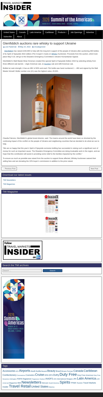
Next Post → (95, 169)
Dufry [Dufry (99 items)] (56, 374)
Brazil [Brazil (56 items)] (58, 371)
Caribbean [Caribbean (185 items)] (90, 370)
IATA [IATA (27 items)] (54, 379)
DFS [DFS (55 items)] (51, 375)
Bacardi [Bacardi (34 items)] (44, 371)
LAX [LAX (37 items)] (98, 379)
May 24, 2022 (25, 47)
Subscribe (7, 37)
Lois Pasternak (10, 47)
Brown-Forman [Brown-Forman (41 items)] (67, 371)
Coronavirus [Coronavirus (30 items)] (21, 375)
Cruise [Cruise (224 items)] (39, 374)
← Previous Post (9, 169)
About (19, 37)
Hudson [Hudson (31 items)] (42, 379)
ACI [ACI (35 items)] (17, 371)
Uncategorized (39, 47)
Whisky (54, 54)
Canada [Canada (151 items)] (78, 370)
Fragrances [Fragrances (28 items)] (35, 379)
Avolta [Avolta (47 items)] (38, 371)
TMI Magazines (9, 184)
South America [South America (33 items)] (54, 383)
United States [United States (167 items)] (40, 386)
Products (61, 32)
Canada (22, 32)
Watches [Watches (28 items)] (52, 387)
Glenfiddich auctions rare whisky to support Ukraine (39, 43)
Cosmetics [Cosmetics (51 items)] (30, 375)
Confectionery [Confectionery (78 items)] (9, 375)
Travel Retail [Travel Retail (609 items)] (20, 386)
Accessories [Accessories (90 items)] (9, 371)
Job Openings (76, 32)
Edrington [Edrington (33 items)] (13, 379)
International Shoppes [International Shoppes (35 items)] (65, 379)
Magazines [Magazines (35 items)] (13, 383)
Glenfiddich (8, 51)
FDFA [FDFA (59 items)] (19, 379)
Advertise (90, 32)
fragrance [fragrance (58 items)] (27, 379)
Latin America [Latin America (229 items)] (86, 378)
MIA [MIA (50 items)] (19, 383)
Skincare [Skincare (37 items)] (45, 383)
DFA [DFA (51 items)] (46, 375)
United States (9, 32)
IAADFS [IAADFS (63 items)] (49, 379)
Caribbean (49, 32)
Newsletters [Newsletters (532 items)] (31, 382)
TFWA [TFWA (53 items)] (73, 383)
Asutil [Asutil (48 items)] (33, 371)
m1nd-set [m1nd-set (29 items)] (6, 383)
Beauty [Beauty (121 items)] (51, 370)
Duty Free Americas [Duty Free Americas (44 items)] (85, 375)
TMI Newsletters (9, 180)
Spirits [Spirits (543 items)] (65, 382)
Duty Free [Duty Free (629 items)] (68, 374)
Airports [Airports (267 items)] (24, 370)
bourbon (47, 64)
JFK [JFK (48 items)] (75, 379)
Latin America (35, 32)
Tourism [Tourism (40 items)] (80, 383)
